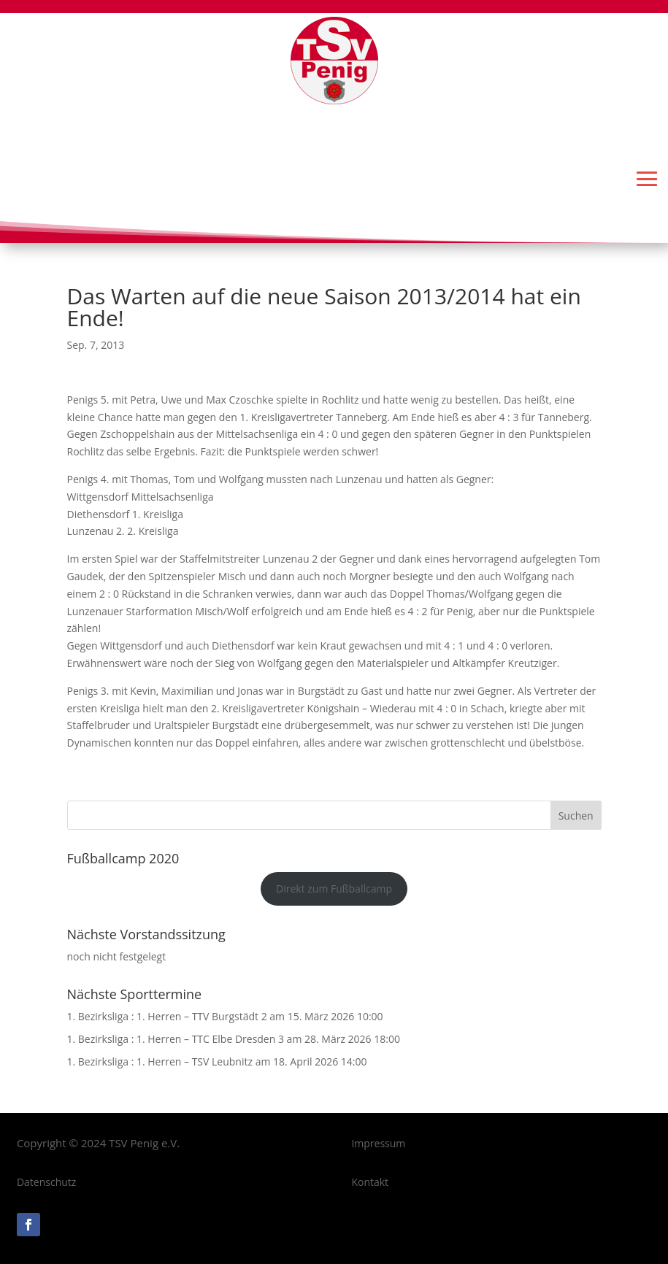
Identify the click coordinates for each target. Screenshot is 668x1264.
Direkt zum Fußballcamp (334, 888)
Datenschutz (46, 1182)
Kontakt (369, 1182)
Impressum (378, 1143)
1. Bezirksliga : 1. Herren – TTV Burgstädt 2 (167, 1016)
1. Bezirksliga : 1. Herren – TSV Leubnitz (160, 1061)
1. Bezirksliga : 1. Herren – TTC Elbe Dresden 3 (175, 1039)
